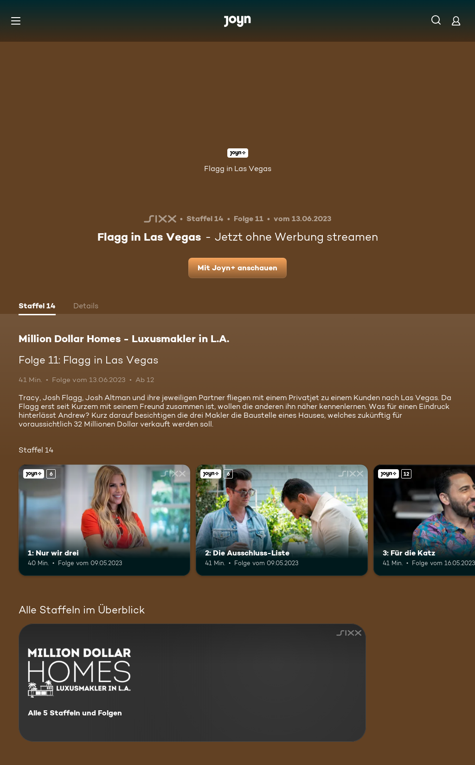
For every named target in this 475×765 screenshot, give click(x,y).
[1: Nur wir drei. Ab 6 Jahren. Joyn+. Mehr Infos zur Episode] (104, 520)
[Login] (455, 21)
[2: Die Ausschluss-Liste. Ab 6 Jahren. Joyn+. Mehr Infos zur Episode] (281, 520)
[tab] (37, 307)
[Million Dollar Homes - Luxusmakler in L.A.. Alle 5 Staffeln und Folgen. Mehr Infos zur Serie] (192, 683)
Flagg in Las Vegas (237, 168)
